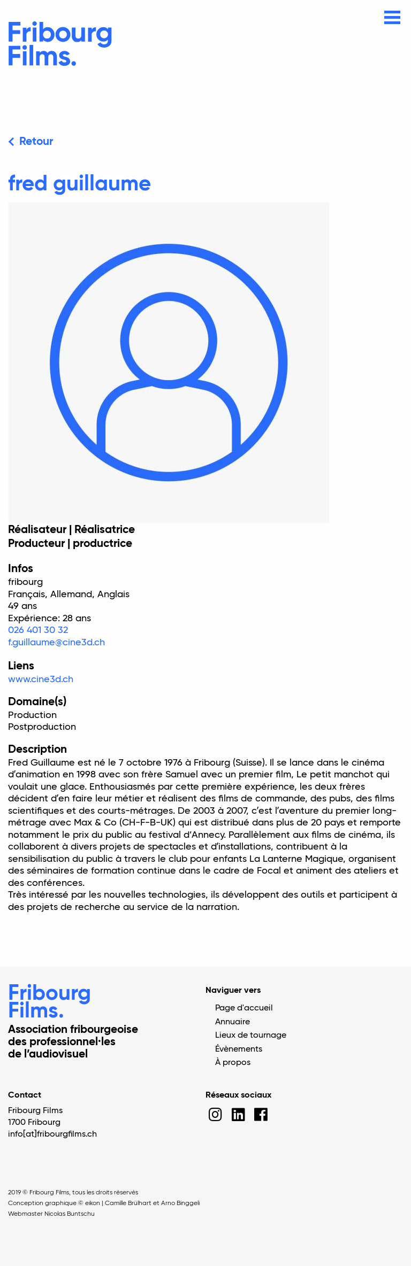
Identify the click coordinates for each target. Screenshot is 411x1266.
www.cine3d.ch (40, 679)
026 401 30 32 (38, 630)
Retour (36, 142)
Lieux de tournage (250, 1035)
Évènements (238, 1049)
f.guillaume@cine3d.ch (56, 642)
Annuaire (232, 1022)
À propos (232, 1063)
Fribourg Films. (49, 1002)
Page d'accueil (244, 1008)
